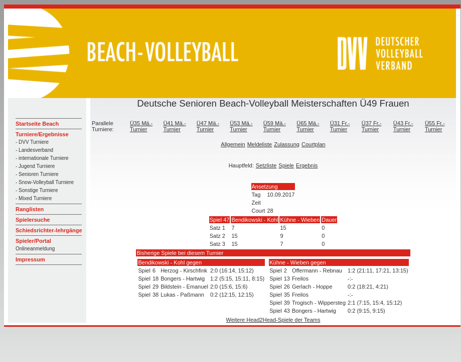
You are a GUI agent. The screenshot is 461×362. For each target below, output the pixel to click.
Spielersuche (33, 220)
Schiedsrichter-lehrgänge (49, 230)
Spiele (286, 165)
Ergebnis (307, 165)
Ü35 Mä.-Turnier (141, 126)
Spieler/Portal (33, 241)
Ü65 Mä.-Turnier (307, 126)
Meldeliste (259, 144)
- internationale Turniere (42, 158)
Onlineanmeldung (35, 248)
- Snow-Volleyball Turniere (45, 182)
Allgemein (233, 144)
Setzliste (266, 165)
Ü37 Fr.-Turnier (372, 126)
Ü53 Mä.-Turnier (241, 126)
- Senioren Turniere (37, 174)
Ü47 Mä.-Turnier (208, 126)
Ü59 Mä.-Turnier (274, 126)
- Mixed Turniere (34, 198)
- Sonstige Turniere (37, 190)
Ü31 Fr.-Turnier (340, 126)
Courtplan (313, 144)
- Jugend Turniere (35, 166)
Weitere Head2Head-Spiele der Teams (273, 320)
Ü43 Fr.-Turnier (403, 126)
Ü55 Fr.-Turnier (435, 126)
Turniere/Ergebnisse (42, 134)
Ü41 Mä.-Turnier (174, 126)
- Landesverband (34, 150)
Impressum (30, 259)
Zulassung (286, 144)
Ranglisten (30, 209)
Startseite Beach (37, 124)
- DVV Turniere (32, 142)
